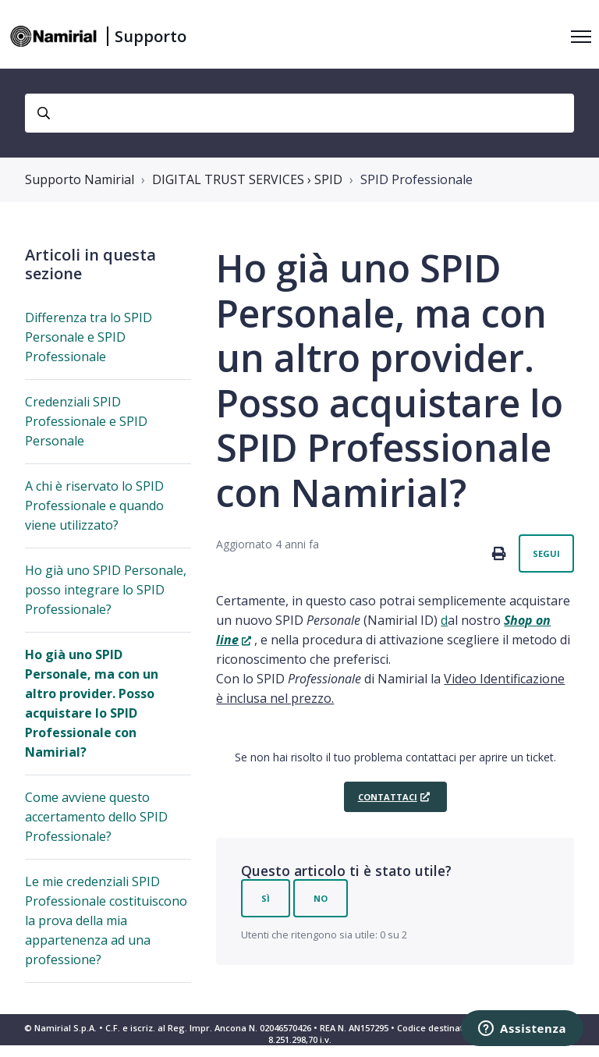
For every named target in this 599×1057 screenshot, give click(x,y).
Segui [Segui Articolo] (546, 553)
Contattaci (387, 797)
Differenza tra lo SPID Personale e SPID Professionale (88, 337)
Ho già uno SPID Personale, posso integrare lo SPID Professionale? (105, 590)
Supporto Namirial (79, 179)
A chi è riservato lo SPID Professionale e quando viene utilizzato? (94, 505)
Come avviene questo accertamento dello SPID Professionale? (96, 817)
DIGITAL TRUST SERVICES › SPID (247, 179)
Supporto (150, 36)
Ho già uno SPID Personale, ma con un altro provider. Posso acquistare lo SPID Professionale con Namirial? (91, 703)
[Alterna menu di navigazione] (581, 36)
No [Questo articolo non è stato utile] (321, 898)
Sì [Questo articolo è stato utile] (265, 898)
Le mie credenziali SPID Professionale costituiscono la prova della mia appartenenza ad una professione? (106, 920)
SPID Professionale (416, 179)
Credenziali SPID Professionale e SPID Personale (86, 421)
